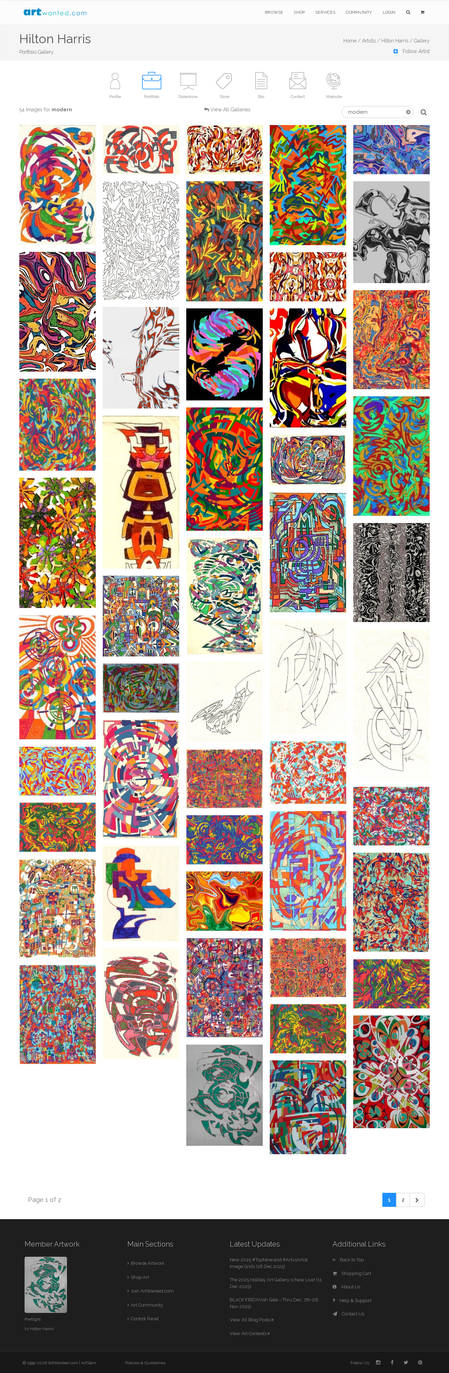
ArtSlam (88, 1362)
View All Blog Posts (252, 1319)
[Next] (417, 1200)
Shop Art (140, 1277)
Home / (352, 41)
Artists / (371, 41)
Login (389, 12)
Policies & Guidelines (145, 1362)
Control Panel (145, 1318)
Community (359, 12)
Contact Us (348, 1313)
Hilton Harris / (397, 41)
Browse (274, 12)
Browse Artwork (148, 1263)
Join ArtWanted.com (152, 1291)
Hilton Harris (42, 1328)
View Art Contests (250, 1333)
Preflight (33, 1319)
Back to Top (348, 1259)
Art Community (147, 1305)
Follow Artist (412, 51)
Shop (299, 12)
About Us (346, 1286)
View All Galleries (230, 109)
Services (325, 12)
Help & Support (352, 1300)
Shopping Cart (352, 1273)
